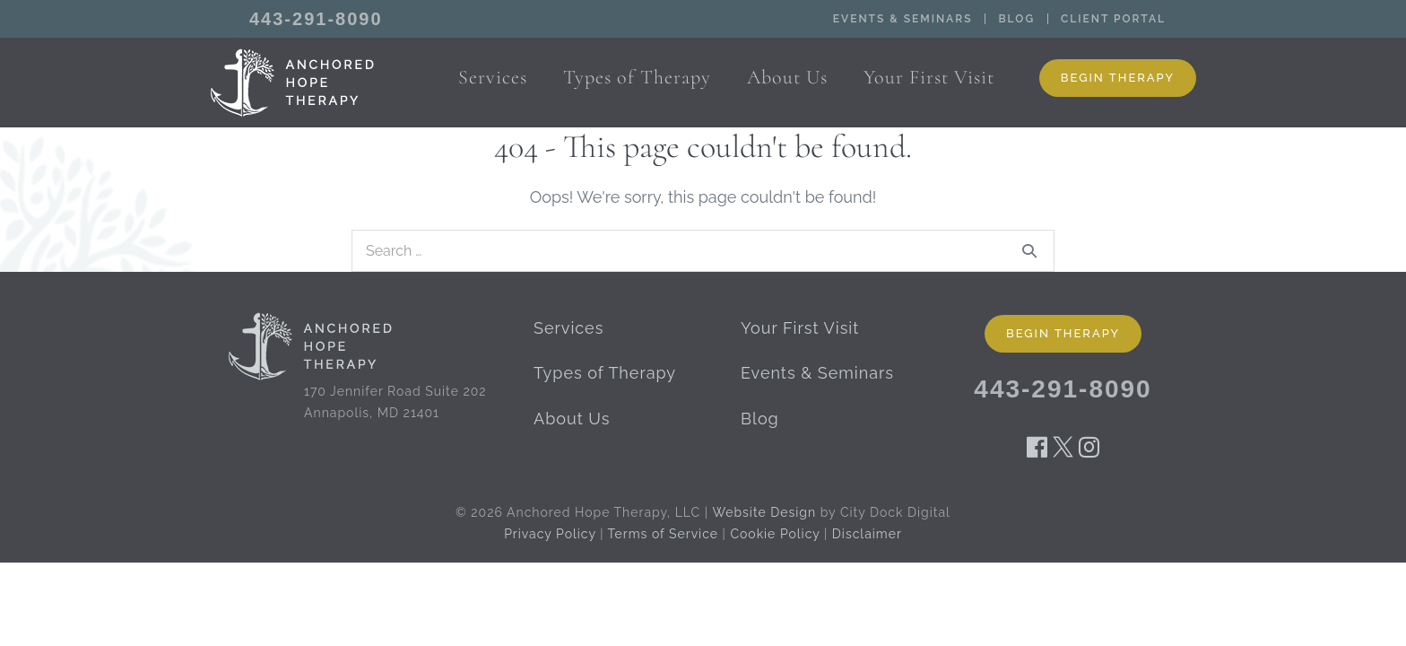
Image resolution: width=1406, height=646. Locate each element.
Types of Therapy (605, 372)
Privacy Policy (549, 534)
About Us (572, 418)
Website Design (765, 512)
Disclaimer (867, 534)
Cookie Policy (775, 534)
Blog (1016, 18)
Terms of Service (663, 534)
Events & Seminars (903, 18)
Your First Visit (800, 328)
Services (568, 328)
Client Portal (1113, 18)
